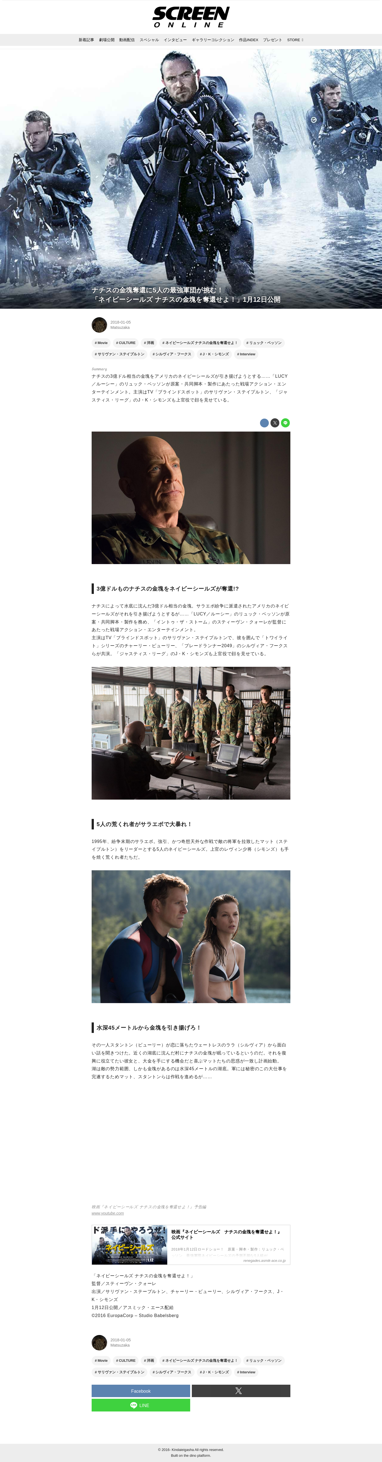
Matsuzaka (120, 327)
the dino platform (197, 1455)
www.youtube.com (108, 1213)
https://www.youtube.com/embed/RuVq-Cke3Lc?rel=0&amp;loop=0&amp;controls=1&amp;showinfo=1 (191, 1146)
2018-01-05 (120, 322)
